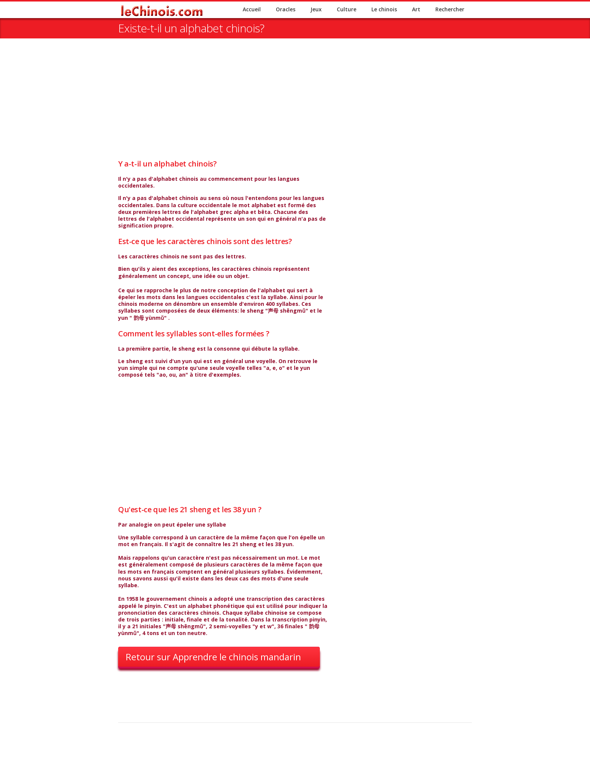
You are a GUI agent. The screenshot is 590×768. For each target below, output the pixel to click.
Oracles (285, 9)
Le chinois (384, 9)
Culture (346, 9)
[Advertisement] (295, 106)
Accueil (252, 9)
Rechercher (449, 9)
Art (416, 9)
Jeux (316, 9)
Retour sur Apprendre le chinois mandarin (213, 656)
